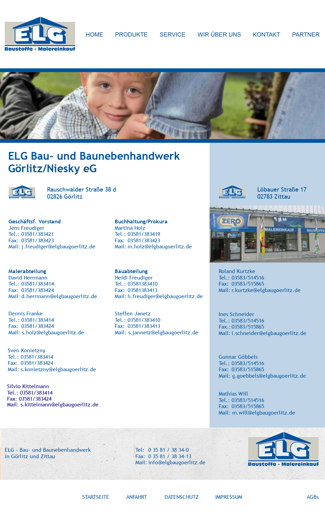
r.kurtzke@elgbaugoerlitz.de (266, 290)
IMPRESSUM (228, 496)
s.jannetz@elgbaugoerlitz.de (163, 332)
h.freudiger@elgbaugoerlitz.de (165, 296)
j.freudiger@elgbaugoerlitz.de (58, 246)
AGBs (313, 496)
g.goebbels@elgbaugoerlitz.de (269, 375)
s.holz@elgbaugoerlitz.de (53, 332)
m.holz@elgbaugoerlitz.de (160, 246)
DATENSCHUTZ (182, 496)
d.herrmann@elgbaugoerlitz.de (59, 296)
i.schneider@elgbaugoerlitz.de (269, 333)
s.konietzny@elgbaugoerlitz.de (58, 369)
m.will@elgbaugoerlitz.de (263, 412)
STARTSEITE (95, 496)
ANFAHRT (136, 496)
